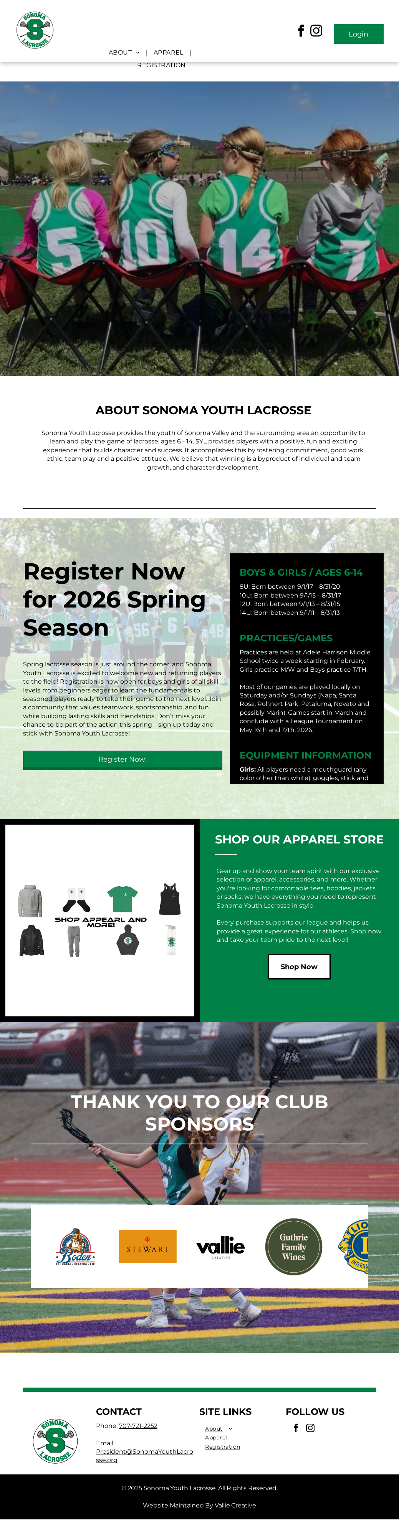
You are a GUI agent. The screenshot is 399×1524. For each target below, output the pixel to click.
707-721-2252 (138, 1425)
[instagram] (316, 32)
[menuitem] (125, 52)
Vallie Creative (235, 1505)
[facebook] (301, 32)
